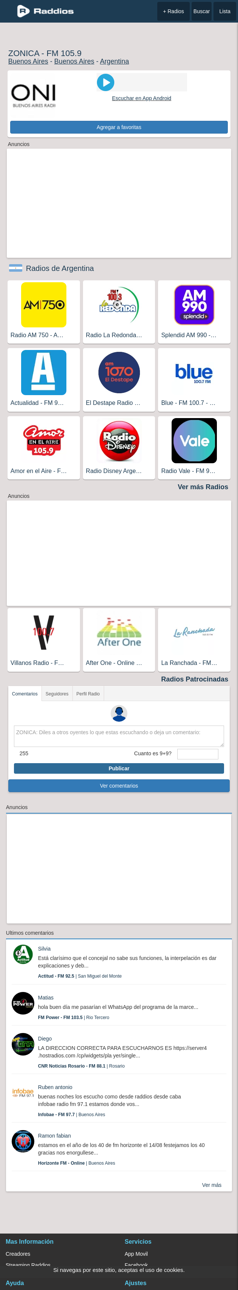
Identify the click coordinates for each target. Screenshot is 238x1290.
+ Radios (173, 11)
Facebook (136, 1265)
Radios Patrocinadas (194, 679)
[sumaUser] (197, 754)
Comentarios (25, 694)
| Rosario (81, 1066)
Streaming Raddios (28, 1265)
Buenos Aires (28, 61)
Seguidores (57, 694)
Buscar (201, 11)
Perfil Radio (88, 694)
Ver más (211, 1185)
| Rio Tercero (73, 1017)
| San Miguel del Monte (80, 976)
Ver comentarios (119, 786)
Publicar (119, 768)
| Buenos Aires (71, 1114)
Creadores (18, 1254)
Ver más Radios (203, 487)
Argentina (114, 61)
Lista (224, 11)
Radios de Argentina (60, 268)
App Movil (136, 1254)
